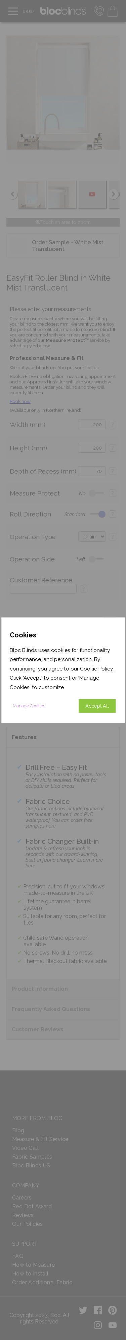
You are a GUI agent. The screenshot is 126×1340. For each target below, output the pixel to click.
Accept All (97, 706)
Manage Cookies (29, 705)
